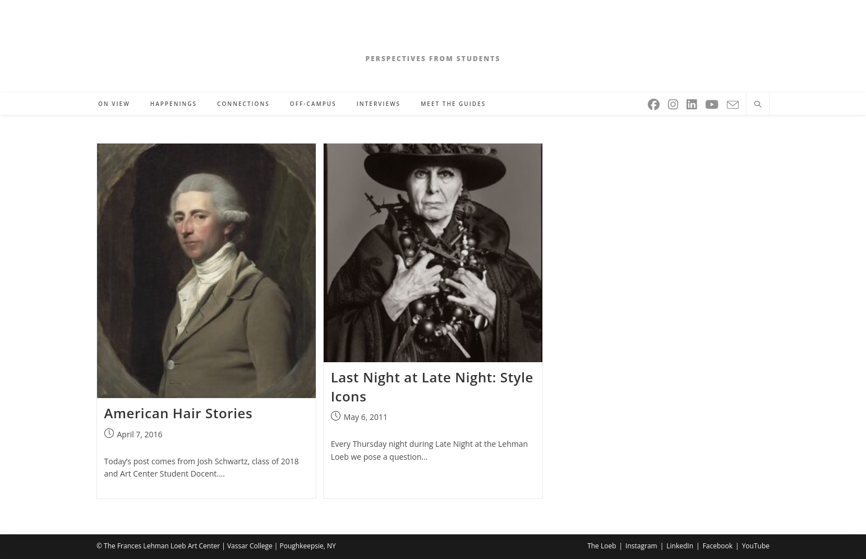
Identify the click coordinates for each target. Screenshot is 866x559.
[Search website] (758, 105)
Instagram (641, 546)
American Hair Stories (178, 413)
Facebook (718, 546)
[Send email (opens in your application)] (733, 103)
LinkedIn (679, 546)
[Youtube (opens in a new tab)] (712, 102)
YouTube (756, 546)
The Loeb (601, 546)
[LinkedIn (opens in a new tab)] (692, 102)
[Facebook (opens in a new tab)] (654, 102)
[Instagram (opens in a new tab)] (674, 102)
